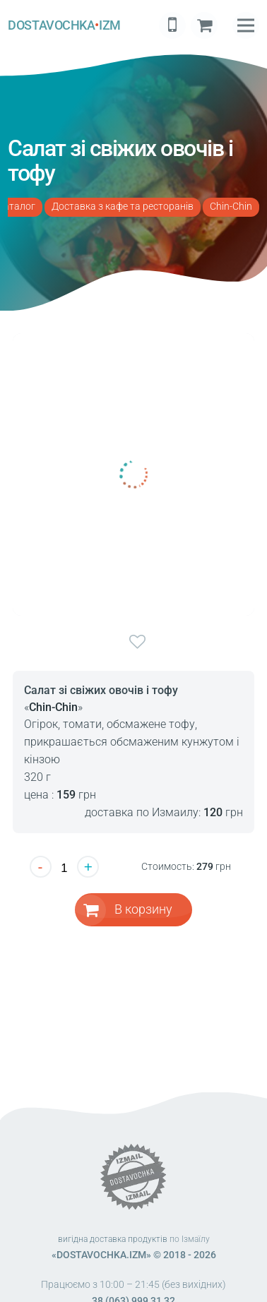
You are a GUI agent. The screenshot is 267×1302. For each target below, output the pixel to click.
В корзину (143, 909)
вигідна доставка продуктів (112, 1239)
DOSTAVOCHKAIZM (64, 25)
